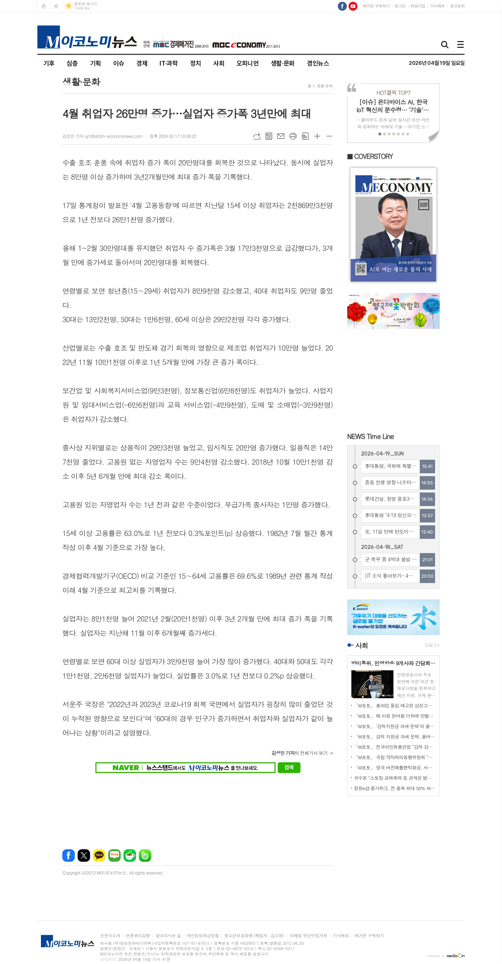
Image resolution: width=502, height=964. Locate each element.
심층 (72, 63)
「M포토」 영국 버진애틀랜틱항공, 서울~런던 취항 (395, 767)
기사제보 (437, 6)
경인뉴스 (318, 63)
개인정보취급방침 (203, 935)
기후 (48, 63)
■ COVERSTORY (370, 156)
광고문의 (457, 6)
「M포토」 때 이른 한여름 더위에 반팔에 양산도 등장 (395, 715)
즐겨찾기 (56, 6)
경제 (141, 63)
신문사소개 (110, 935)
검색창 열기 (445, 45)
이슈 (118, 63)
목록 (268, 136)
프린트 (293, 136)
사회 (218, 63)
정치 (195, 63)
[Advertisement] (197, 807)
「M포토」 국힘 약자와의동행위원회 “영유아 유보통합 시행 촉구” (395, 757)
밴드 (145, 855)
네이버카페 (130, 855)
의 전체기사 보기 (299, 752)
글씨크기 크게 (317, 136)
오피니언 (247, 63)
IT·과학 (169, 63)
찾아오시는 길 (168, 935)
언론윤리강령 (138, 935)
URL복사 (256, 136)
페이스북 (68, 855)
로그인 (400, 6)
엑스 (84, 855)
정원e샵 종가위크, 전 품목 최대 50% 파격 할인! (395, 788)
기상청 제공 (82, 8)
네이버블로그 (114, 855)
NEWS (370, 436)
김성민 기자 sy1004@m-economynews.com (102, 136)
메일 (280, 136)
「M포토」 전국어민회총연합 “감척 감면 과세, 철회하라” (395, 746)
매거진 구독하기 (375, 6)
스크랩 (305, 136)
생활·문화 (283, 63)
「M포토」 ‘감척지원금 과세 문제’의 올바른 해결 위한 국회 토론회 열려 (395, 726)
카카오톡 (99, 855)
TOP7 (393, 92)
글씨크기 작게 (329, 136)
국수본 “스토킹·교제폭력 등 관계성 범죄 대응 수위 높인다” (395, 777)
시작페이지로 (44, 6)
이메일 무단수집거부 (308, 935)
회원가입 (418, 6)
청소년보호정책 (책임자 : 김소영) (254, 935)
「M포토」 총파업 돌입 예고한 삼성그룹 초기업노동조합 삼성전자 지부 (395, 705)
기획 (95, 63)
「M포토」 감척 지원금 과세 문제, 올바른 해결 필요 (395, 736)
